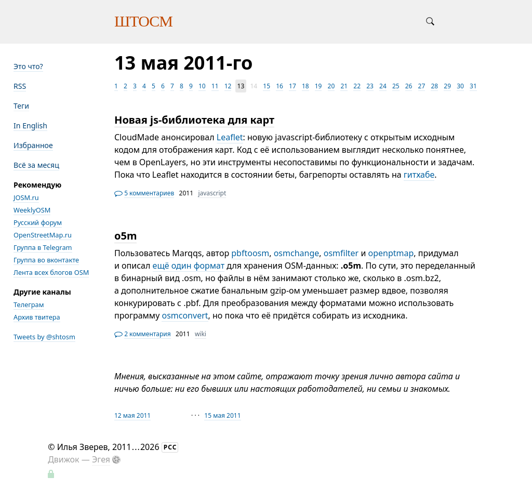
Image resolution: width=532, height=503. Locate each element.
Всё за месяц (36, 165)
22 (357, 86)
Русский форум (38, 222)
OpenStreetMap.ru (43, 235)
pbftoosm (250, 253)
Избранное (33, 145)
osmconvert (185, 315)
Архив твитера (37, 317)
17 (292, 86)
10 (202, 86)
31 (473, 86)
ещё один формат (189, 265)
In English (30, 125)
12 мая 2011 (132, 415)
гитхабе (419, 174)
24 (383, 86)
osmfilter (341, 253)
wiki (200, 333)
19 (318, 86)
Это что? (28, 66)
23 (370, 86)
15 (266, 86)
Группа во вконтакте (46, 259)
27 (421, 86)
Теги (21, 106)
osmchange (297, 253)
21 (344, 86)
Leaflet (230, 137)
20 (331, 86)
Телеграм (29, 304)
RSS (20, 86)
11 (215, 86)
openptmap (391, 253)
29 (447, 86)
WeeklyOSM (32, 210)
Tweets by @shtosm (44, 336)
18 (305, 86)
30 (460, 86)
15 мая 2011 (222, 415)
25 (396, 86)
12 (228, 86)
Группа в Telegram (43, 247)
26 (409, 86)
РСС (170, 447)
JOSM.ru (26, 197)
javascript (212, 193)
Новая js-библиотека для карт (194, 120)
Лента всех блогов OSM (51, 272)
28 (434, 86)
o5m (125, 236)
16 (279, 86)
